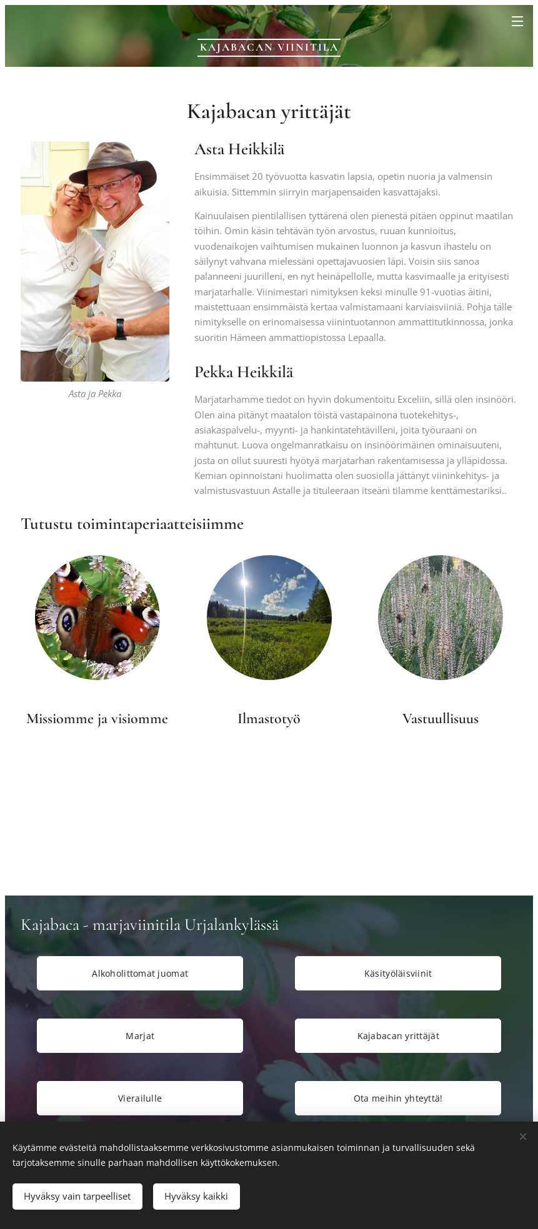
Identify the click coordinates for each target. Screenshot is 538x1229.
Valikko (517, 21)
